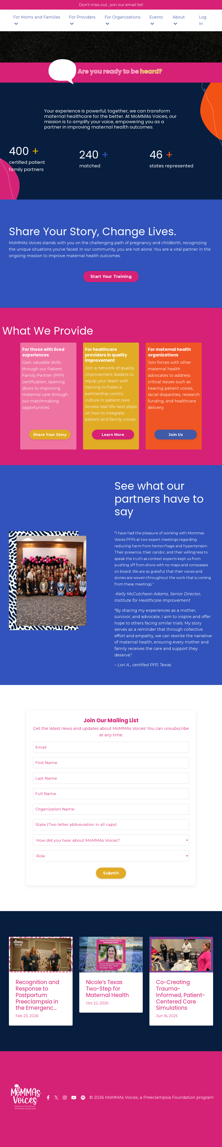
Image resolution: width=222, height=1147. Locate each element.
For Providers (82, 20)
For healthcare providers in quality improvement (107, 355)
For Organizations (123, 20)
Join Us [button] (174, 435)
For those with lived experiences (44, 353)
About (179, 20)
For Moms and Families (36, 20)
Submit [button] (111, 876)
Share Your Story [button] (50, 435)
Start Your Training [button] (111, 277)
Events (156, 20)
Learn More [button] (111, 435)
